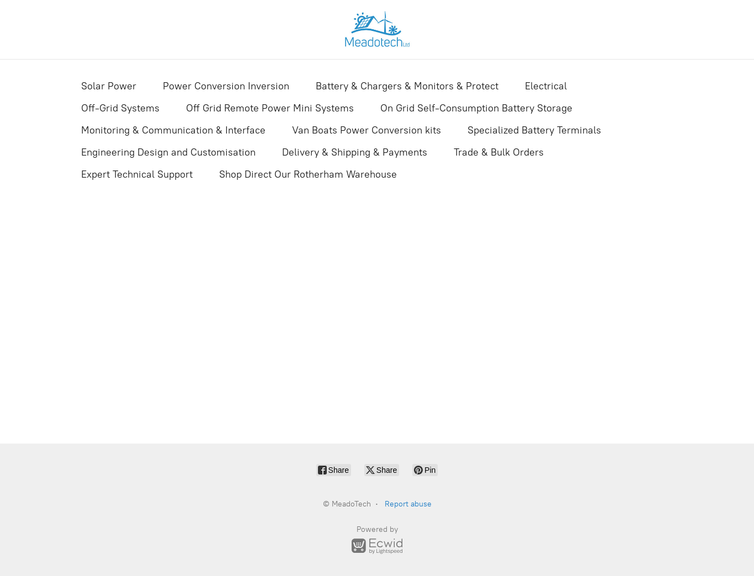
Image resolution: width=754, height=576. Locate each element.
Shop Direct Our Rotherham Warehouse (308, 174)
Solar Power (108, 86)
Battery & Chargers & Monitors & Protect (407, 86)
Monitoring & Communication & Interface (173, 130)
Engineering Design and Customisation (168, 152)
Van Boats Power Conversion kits (366, 130)
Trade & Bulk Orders (499, 152)
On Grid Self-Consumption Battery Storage (476, 108)
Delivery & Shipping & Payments (354, 152)
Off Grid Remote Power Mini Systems (270, 108)
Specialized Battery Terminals (534, 130)
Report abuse (408, 504)
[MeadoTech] (377, 30)
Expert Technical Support (137, 174)
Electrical (546, 86)
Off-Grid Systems (120, 108)
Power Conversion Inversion (226, 86)
